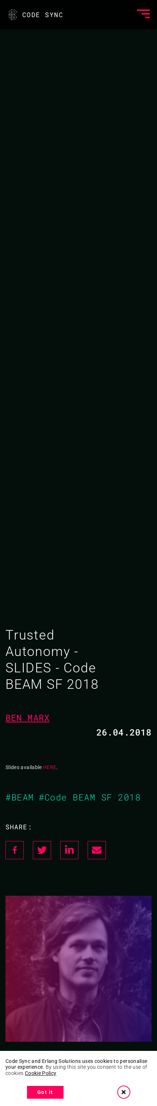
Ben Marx (27, 717)
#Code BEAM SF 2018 (90, 797)
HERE (49, 767)
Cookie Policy (41, 1073)
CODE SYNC (35, 14)
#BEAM (19, 797)
